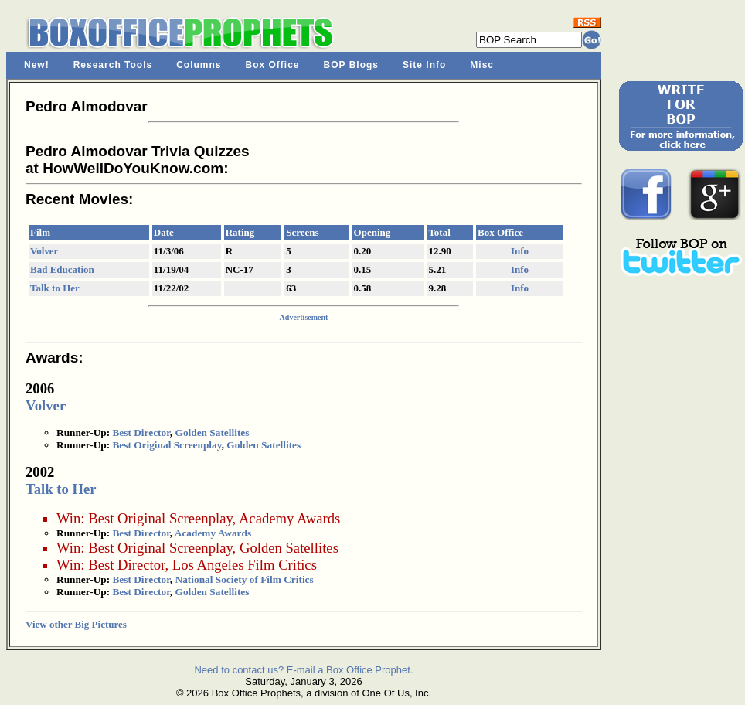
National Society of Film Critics (244, 579)
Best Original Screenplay (166, 445)
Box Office (273, 65)
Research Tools (112, 65)
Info (520, 251)
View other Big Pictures (76, 624)
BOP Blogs (351, 65)
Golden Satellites (212, 432)
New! (36, 65)
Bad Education (62, 269)
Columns (198, 65)
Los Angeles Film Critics (244, 565)
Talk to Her (55, 288)
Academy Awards (289, 518)
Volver (44, 251)
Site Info (424, 65)
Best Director (140, 432)
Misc (482, 65)
